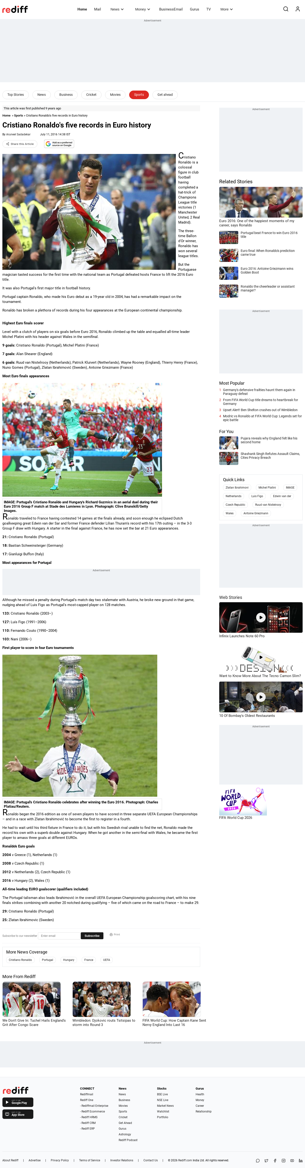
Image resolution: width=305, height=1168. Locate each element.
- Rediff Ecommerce (92, 1111)
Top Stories (15, 95)
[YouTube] (292, 1161)
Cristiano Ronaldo (20, 960)
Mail (97, 9)
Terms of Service (89, 1160)
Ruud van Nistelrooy (268, 504)
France (88, 960)
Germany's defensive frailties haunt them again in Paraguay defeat (259, 392)
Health (200, 1094)
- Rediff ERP (87, 1128)
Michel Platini (267, 487)
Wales (230, 513)
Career (200, 1105)
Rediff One (86, 1100)
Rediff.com (185, 1160)
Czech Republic (235, 504)
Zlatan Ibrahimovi (237, 487)
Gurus (194, 9)
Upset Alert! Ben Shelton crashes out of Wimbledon (260, 410)
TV (208, 9)
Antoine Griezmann (256, 513)
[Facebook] (275, 1161)
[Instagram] (283, 1161)
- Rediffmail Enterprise (94, 1105)
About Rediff (10, 1160)
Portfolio (162, 1117)
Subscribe (92, 936)
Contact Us (150, 1160)
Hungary (68, 960)
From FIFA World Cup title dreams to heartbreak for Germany (260, 402)
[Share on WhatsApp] (258, 1161)
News (117, 9)
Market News (165, 1105)
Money (142, 9)
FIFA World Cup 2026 (235, 818)
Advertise (35, 1160)
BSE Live (162, 1094)
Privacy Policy (60, 1160)
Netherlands (233, 496)
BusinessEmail (171, 9)
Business (66, 95)
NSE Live (162, 1100)
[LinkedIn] (301, 1161)
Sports (139, 95)
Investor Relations (121, 1160)
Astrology (125, 1134)
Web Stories (230, 597)
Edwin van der (282, 496)
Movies (115, 95)
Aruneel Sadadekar (18, 134)
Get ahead (165, 95)
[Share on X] (266, 1161)
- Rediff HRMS (88, 1117)
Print (115, 934)
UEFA (106, 960)
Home (82, 9)
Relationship (204, 1111)
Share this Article (20, 144)
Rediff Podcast (128, 1140)
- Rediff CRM (88, 1123)
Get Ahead (125, 1123)
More (226, 9)
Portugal (47, 960)
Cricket (91, 95)
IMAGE (290, 487)
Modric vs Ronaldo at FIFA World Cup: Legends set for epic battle (262, 418)
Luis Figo (257, 496)
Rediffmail (86, 1094)
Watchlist (163, 1111)
